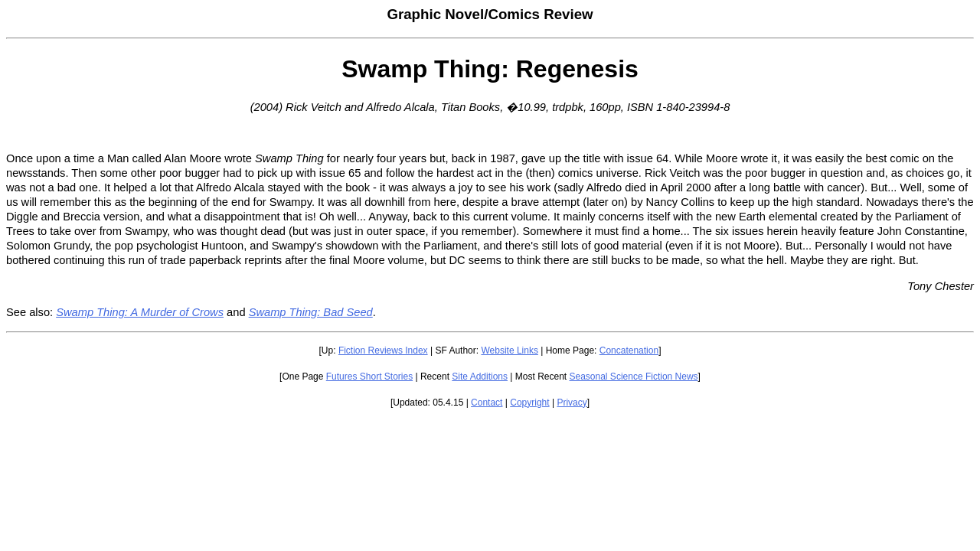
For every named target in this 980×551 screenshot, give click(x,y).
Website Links (509, 350)
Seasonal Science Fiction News (634, 376)
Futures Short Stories (369, 376)
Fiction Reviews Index (383, 350)
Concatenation (628, 350)
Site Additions (480, 376)
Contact (486, 402)
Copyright (529, 402)
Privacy (571, 402)
